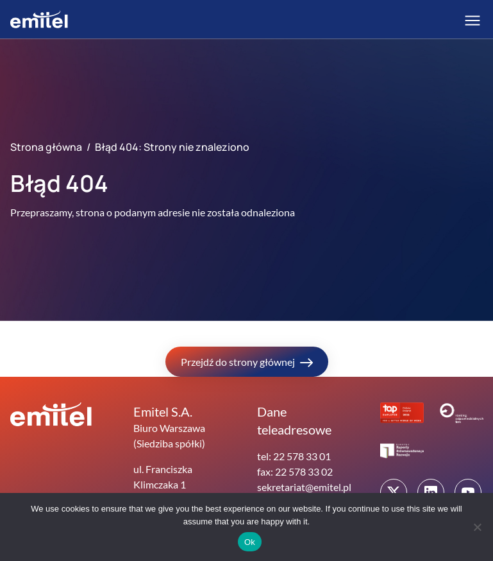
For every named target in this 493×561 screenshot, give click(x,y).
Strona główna (46, 147)
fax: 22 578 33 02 (295, 471)
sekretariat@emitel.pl (304, 487)
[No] (477, 527)
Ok (249, 542)
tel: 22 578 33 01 (294, 456)
